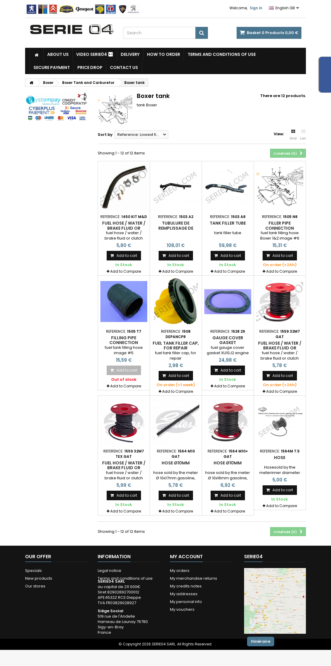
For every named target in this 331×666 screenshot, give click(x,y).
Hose (279, 458)
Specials (33, 570)
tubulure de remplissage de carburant (175, 228)
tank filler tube (228, 223)
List (303, 135)
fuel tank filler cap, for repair (176, 345)
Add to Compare (125, 271)
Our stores (35, 586)
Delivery (130, 54)
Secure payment (51, 67)
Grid (293, 135)
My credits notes (186, 586)
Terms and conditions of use (222, 54)
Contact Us (124, 67)
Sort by (105, 134)
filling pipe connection (123, 340)
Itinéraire (260, 641)
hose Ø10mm (176, 463)
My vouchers (182, 609)
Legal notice (109, 570)
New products (38, 578)
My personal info (186, 601)
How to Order (163, 54)
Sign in (256, 7)
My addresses (183, 594)
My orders (179, 570)
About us (58, 54)
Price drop (89, 67)
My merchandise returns (193, 578)
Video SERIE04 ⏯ (94, 54)
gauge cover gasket (227, 340)
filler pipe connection (279, 225)
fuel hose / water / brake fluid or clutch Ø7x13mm (123, 228)
